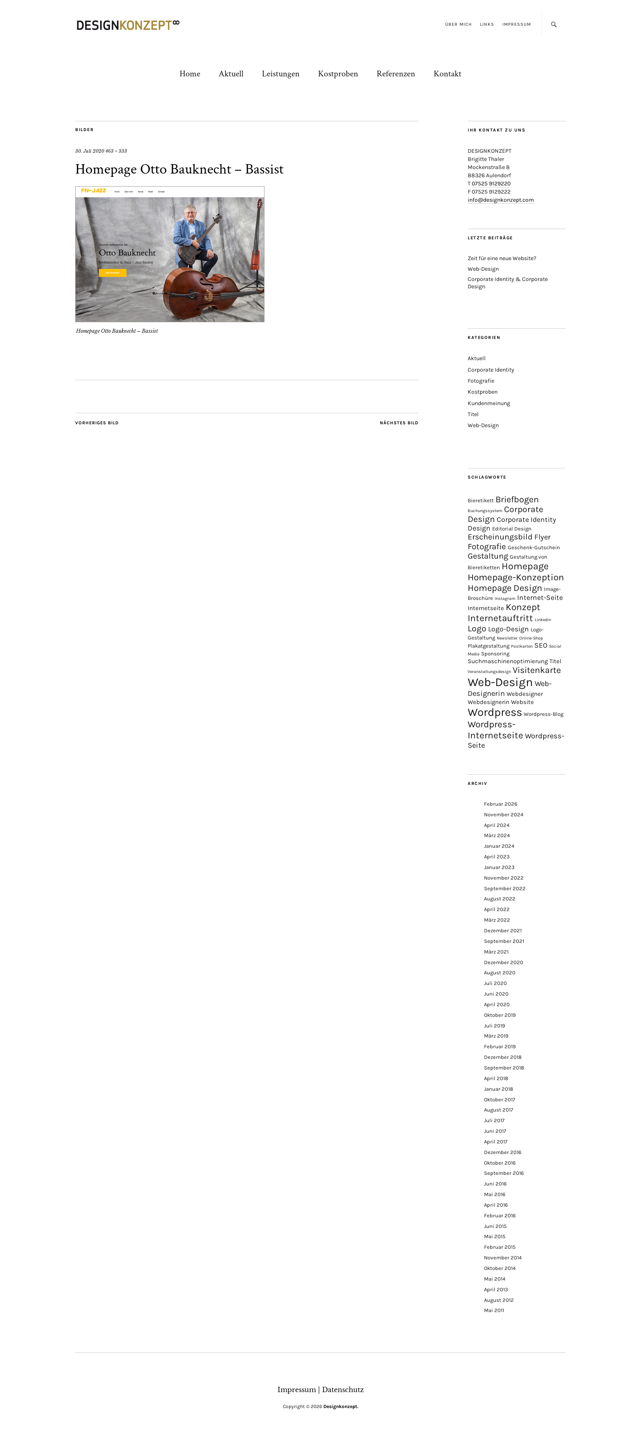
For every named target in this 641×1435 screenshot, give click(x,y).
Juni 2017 (495, 1131)
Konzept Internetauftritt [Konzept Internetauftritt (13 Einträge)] (504, 613)
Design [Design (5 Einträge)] (479, 528)
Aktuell (231, 73)
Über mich (458, 24)
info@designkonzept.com (501, 199)
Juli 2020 (495, 983)
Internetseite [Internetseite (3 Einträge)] (486, 608)
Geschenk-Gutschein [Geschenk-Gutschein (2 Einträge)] (534, 547)
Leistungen (281, 73)
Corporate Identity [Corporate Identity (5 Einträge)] (526, 519)
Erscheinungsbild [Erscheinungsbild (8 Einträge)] (500, 536)
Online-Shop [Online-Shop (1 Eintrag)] (531, 638)
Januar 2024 (499, 846)
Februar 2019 (500, 1046)
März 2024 (497, 835)
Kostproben (338, 73)
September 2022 (505, 888)
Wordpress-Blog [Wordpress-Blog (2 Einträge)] (543, 714)
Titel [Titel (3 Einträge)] (555, 661)
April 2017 (495, 1142)
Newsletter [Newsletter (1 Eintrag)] (507, 638)
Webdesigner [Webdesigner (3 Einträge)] (525, 693)
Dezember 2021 (503, 930)
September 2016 (504, 1173)
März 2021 (496, 952)
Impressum (516, 24)
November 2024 (503, 814)
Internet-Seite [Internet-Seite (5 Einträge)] (540, 597)
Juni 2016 (495, 1184)
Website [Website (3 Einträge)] (522, 702)
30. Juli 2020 (89, 151)
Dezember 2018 (503, 1057)
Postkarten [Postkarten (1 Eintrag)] (522, 646)
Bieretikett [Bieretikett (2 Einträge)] (481, 500)
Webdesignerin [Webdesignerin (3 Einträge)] (488, 702)
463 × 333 (116, 151)
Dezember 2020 (503, 962)
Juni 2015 (495, 1226)
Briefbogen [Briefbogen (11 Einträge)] (517, 499)
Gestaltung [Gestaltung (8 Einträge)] (488, 556)
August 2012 (499, 1300)
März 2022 (497, 920)
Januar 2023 (499, 867)
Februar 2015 (499, 1247)
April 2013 (496, 1289)
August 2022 (499, 899)
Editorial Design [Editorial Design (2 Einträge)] (511, 529)
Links (487, 24)
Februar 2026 (500, 804)
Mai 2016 (494, 1194)
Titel (473, 414)
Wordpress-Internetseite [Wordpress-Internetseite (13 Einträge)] (495, 730)
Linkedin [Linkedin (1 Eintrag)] (543, 619)
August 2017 (498, 1110)
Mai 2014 (494, 1279)
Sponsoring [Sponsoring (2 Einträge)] (495, 654)
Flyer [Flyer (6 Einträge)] (542, 537)
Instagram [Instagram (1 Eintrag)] (505, 598)
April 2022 (497, 909)
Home (189, 73)
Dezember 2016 (502, 1152)
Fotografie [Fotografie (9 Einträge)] (487, 546)
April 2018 (496, 1078)
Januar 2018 (498, 1089)
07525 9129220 (491, 183)
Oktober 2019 (500, 1015)
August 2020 (499, 972)
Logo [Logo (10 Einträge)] (477, 628)
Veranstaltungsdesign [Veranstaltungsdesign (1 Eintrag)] (489, 671)
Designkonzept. (341, 1406)
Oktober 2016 (499, 1163)
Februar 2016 (499, 1215)
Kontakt (448, 73)
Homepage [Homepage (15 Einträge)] (525, 566)
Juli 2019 (494, 1026)
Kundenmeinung (489, 403)
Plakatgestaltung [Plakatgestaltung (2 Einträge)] (488, 646)
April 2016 (496, 1205)
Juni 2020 (496, 994)
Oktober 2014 (499, 1268)
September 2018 (504, 1068)
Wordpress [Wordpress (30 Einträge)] (495, 712)
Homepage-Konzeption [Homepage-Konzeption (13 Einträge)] (516, 577)
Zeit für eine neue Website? (502, 258)
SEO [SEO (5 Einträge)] (540, 645)
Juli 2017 (494, 1120)
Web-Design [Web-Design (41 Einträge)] (500, 682)
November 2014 (503, 1258)
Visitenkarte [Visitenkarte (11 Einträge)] (537, 670)
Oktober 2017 (499, 1099)
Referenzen (396, 73)
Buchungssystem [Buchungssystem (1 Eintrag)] (485, 510)
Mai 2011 (494, 1310)
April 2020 (497, 1004)
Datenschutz (343, 1390)
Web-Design (483, 268)
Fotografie (481, 380)
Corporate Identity (491, 369)
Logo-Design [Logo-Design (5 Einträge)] (508, 629)
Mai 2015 (494, 1236)
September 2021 (504, 941)
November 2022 (504, 878)
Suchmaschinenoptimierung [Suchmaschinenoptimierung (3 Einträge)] (508, 661)
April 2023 (497, 856)
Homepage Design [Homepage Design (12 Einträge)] (505, 588)
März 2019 (496, 1036)
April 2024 (496, 825)
